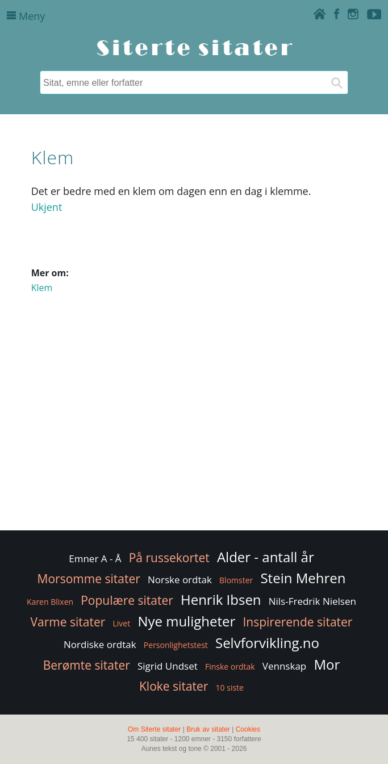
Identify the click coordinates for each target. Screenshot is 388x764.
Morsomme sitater (88, 579)
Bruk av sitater (208, 729)
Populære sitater (127, 600)
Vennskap (284, 665)
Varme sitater (68, 622)
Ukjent (46, 207)
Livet (122, 623)
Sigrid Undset (167, 665)
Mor (327, 664)
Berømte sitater (86, 665)
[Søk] (336, 82)
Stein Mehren (302, 577)
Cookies (248, 729)
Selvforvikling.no (267, 642)
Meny (26, 16)
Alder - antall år (265, 556)
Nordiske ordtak (100, 644)
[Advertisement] (194, 437)
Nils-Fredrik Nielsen (312, 601)
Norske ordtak (180, 579)
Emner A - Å (95, 558)
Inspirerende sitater (297, 622)
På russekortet (169, 558)
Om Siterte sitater (154, 729)
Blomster (236, 580)
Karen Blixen (50, 601)
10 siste (230, 687)
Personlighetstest (176, 645)
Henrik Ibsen (221, 599)
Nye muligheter (186, 621)
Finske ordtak (230, 666)
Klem (42, 287)
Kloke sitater (173, 686)
